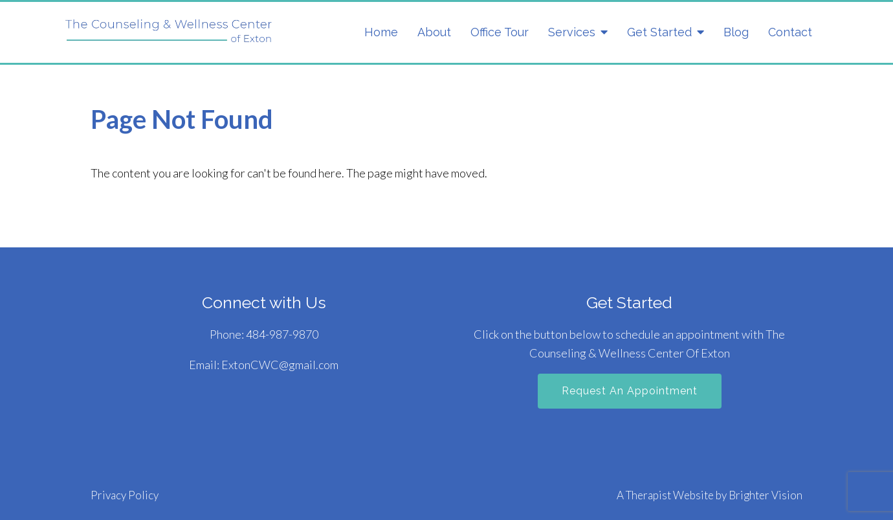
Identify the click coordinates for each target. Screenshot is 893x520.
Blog (736, 32)
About (434, 32)
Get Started (659, 32)
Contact (790, 32)
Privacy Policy (125, 495)
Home (381, 32)
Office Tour (499, 32)
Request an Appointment (630, 391)
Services (571, 32)
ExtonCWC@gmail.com (279, 364)
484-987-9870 (282, 334)
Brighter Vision (765, 495)
